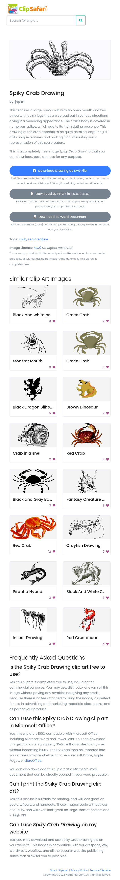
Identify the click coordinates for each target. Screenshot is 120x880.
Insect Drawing (28, 637)
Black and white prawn (35, 315)
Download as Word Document (60, 216)
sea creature (38, 239)
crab (22, 239)
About (53, 870)
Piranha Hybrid (27, 591)
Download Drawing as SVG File (59, 170)
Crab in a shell (27, 453)
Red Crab (75, 453)
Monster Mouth (28, 361)
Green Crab (77, 315)
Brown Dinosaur (82, 407)
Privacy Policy (79, 870)
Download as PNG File (60, 193)
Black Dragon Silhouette (37, 407)
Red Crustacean (82, 637)
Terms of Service (100, 870)
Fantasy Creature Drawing (92, 499)
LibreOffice (33, 760)
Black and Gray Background (41, 499)
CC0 (37, 247)
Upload (63, 870)
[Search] (41, 20)
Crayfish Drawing (83, 545)
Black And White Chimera (91, 591)
